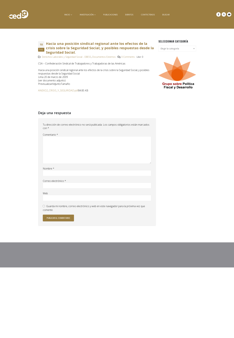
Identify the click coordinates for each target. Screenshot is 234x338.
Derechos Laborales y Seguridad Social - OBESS (66, 56)
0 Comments (128, 56)
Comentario (50, 134)
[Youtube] (229, 14)
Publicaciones (110, 14)
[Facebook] (218, 14)
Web (45, 193)
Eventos (129, 14)
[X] (224, 14)
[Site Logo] (18, 14)
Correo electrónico (54, 181)
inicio (67, 14)
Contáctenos (148, 14)
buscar (166, 14)
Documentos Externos (104, 56)
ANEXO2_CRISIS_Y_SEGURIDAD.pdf (58, 90)
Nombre (48, 168)
